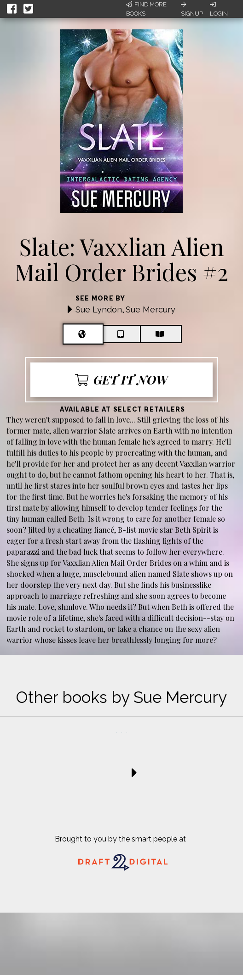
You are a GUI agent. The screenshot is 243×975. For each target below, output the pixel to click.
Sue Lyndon (98, 309)
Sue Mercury (150, 309)
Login (219, 9)
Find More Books (146, 9)
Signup (192, 9)
